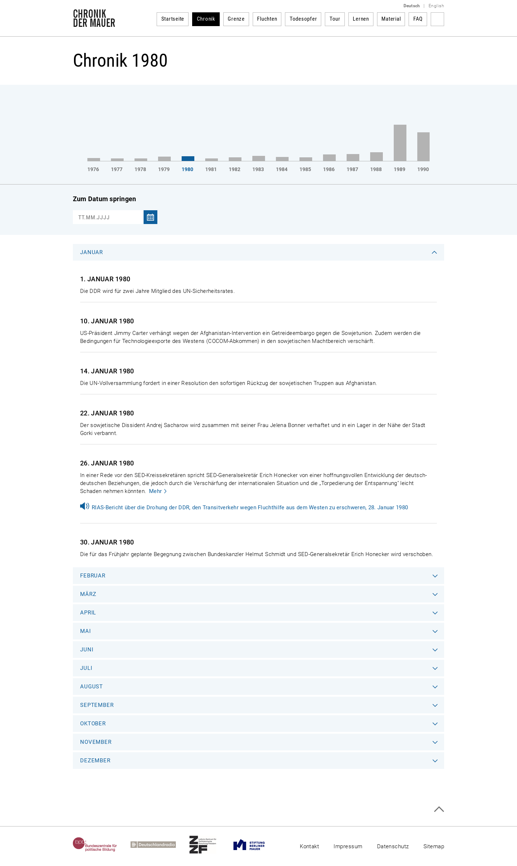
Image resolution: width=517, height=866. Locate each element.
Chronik (206, 19)
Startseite (173, 19)
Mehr (155, 491)
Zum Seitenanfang (439, 809)
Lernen (361, 19)
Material (391, 19)
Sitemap (433, 846)
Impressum (348, 846)
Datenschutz (393, 846)
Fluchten (267, 19)
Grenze (236, 19)
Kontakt (309, 846)
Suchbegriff (437, 19)
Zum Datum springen (104, 199)
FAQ (418, 19)
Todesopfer (303, 19)
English (436, 5)
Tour (335, 19)
